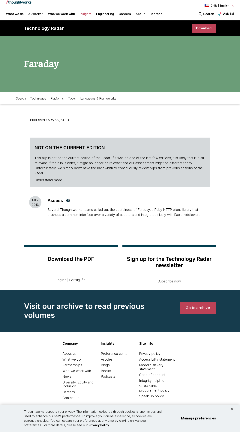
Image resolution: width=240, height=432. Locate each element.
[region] (120, 418)
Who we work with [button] (61, 15)
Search (208, 15)
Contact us (70, 400)
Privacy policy (149, 356)
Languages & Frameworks (98, 100)
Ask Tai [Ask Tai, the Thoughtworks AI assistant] (228, 15)
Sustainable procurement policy (154, 391)
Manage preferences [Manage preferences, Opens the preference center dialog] (198, 418)
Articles (107, 362)
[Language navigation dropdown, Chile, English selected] (213, 5)
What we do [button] (15, 15)
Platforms (57, 100)
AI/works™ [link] (35, 15)
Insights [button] (86, 15)
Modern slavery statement (151, 369)
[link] (203, 30)
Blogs (105, 367)
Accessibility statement (157, 362)
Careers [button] (125, 15)
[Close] (232, 409)
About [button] (140, 15)
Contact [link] (155, 15)
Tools (72, 100)
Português (77, 282)
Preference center (115, 356)
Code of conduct (152, 377)
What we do (71, 362)
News (66, 379)
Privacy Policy (98, 425)
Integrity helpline (151, 383)
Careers (68, 394)
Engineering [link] (105, 15)
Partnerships (72, 367)
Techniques (38, 100)
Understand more (48, 182)
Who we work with (76, 373)
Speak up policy (151, 399)
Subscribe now (169, 284)
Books (106, 373)
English (61, 282)
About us (69, 356)
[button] (68, 203)
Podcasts (108, 379)
